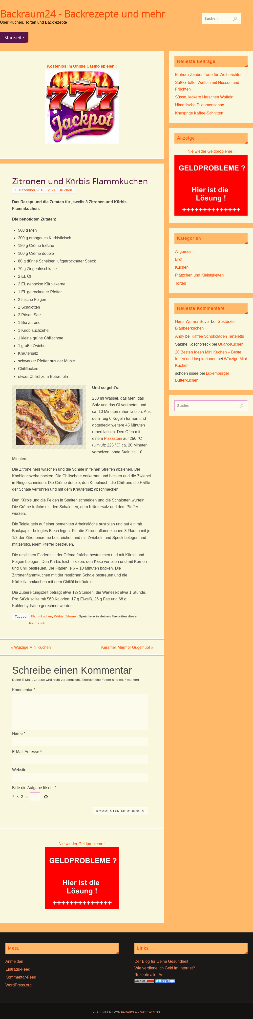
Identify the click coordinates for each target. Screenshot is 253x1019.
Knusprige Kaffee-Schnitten (199, 113)
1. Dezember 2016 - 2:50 (35, 190)
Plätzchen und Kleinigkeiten (199, 275)
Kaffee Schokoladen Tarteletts (218, 336)
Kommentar (23, 690)
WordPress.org (18, 985)
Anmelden (14, 961)
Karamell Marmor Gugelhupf (125, 647)
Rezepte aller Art (149, 975)
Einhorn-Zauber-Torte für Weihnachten (209, 75)
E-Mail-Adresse (27, 752)
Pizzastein (113, 438)
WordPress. (150, 1012)
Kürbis (58, 616)
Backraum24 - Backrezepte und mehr (82, 14)
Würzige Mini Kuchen (32, 647)
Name (18, 734)
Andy (179, 336)
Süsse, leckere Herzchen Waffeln (204, 97)
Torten (180, 283)
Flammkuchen (41, 616)
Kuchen (66, 190)
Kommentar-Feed (20, 977)
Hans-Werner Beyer (192, 321)
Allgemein (183, 251)
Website (19, 770)
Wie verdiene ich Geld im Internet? (164, 968)
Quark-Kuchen (230, 344)
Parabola (129, 1012)
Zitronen (71, 616)
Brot (178, 259)
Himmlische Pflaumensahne (199, 105)
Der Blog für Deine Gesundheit (161, 961)
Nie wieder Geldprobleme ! (82, 844)
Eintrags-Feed (17, 969)
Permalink (37, 623)
